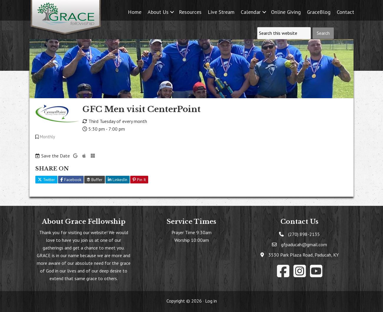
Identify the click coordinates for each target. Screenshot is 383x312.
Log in (211, 301)
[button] (172, 12)
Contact (345, 12)
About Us (158, 12)
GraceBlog (319, 12)
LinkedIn (117, 179)
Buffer (95, 179)
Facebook (70, 179)
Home (134, 12)
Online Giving (286, 12)
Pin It (139, 179)
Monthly (47, 136)
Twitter (46, 179)
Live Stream (221, 12)
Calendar (251, 12)
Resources (190, 12)
